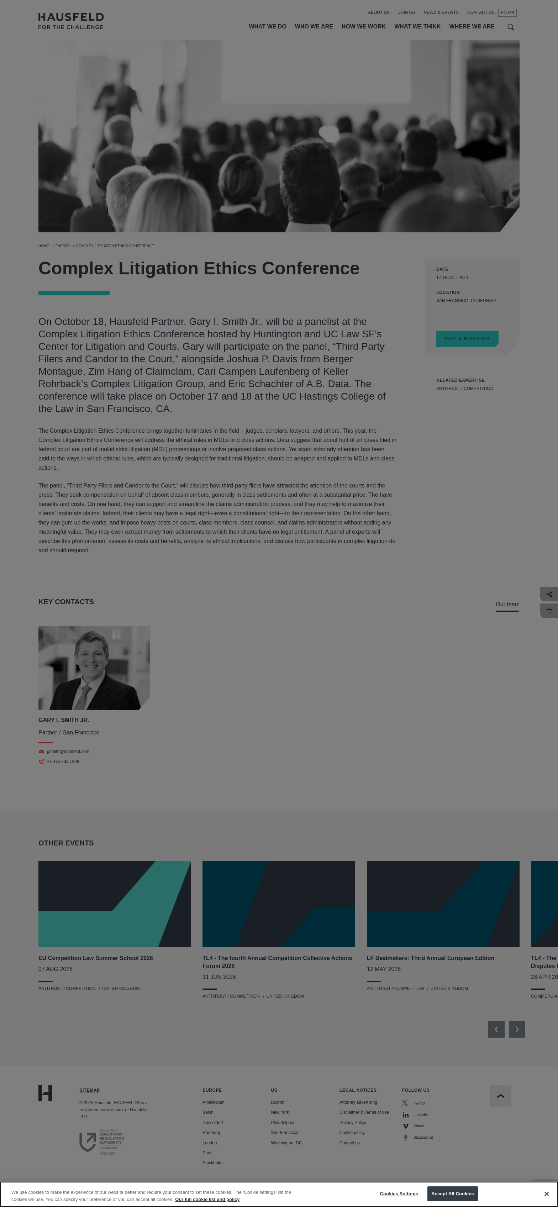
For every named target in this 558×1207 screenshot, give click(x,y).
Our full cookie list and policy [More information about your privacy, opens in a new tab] (207, 1199)
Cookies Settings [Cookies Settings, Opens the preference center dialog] (399, 1193)
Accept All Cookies (452, 1193)
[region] (279, 1194)
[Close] (546, 1194)
